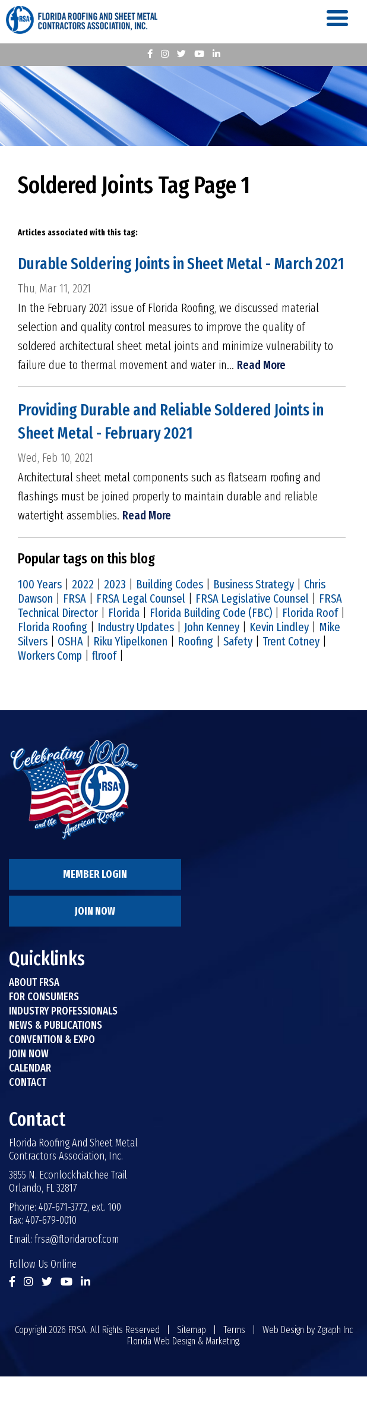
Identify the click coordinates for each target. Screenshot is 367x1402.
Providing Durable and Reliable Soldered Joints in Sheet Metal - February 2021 (176, 447)
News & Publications (55, 1050)
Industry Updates (135, 652)
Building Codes (169, 610)
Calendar (30, 1093)
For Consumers (44, 1022)
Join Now (95, 936)
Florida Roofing (52, 652)
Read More (261, 390)
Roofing (195, 667)
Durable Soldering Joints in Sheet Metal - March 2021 (170, 277)
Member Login (95, 899)
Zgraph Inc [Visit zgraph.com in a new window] (335, 1355)
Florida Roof (310, 638)
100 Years (40, 610)
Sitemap (191, 1355)
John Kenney (211, 652)
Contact (27, 1107)
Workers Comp (50, 681)
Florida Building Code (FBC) (211, 638)
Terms (234, 1355)
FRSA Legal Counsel (140, 624)
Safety (237, 667)
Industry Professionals (63, 1036)
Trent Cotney (290, 667)
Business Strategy (253, 610)
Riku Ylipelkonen (130, 667)
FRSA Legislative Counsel (252, 624)
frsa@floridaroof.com (76, 1264)
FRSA (74, 624)
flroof (104, 681)
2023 (115, 610)
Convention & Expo (52, 1065)
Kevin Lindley (279, 652)
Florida (124, 638)
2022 (83, 610)
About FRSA (34, 1008)
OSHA (70, 667)
